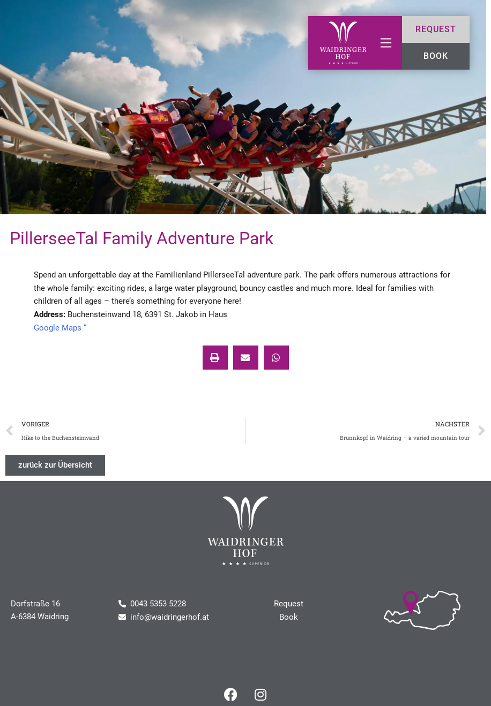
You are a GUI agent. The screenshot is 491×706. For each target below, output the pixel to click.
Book (288, 617)
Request (288, 604)
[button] (215, 358)
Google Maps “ (60, 328)
